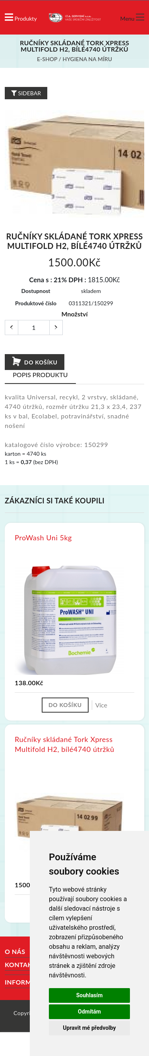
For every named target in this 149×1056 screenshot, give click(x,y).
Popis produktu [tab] (40, 374)
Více (101, 705)
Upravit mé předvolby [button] (89, 1028)
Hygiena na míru (87, 59)
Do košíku (35, 362)
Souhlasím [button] (89, 995)
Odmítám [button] (89, 1011)
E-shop (47, 59)
